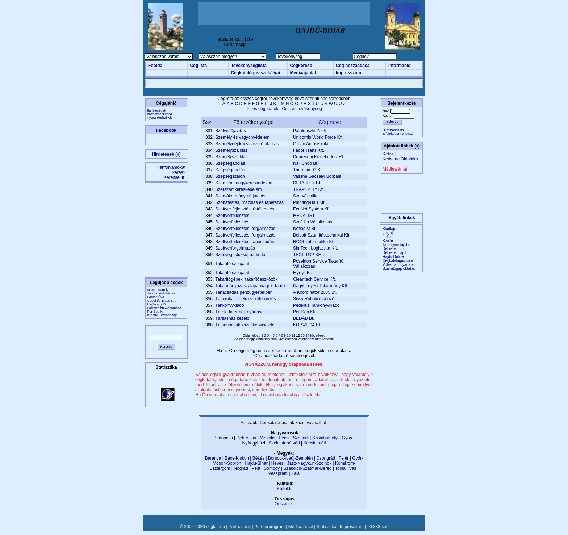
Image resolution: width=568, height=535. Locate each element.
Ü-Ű (338, 103)
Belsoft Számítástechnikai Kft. (322, 235)
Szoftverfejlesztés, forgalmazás (245, 228)
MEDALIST (304, 215)
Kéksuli (390, 153)
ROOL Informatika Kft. (314, 241)
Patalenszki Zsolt (309, 130)
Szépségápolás (230, 163)
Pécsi (284, 437)
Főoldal (156, 65)
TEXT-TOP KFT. (308, 254)
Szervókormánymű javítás (240, 195)
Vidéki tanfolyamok (398, 265)
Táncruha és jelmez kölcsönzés (245, 298)
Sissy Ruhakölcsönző (313, 298)
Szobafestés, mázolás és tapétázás (249, 202)
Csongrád (325, 458)
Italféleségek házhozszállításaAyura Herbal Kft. (160, 114)
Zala (295, 473)
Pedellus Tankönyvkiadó (316, 305)
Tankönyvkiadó (229, 305)
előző (257, 335)
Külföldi (284, 488)
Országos (284, 503)
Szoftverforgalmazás (235, 248)
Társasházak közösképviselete (244, 324)
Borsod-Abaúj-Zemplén (290, 458)
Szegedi (301, 437)
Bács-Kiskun (237, 458)
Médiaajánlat (303, 72)
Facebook (166, 130)
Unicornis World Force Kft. (318, 137)
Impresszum (348, 72)
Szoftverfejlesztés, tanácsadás (244, 241)
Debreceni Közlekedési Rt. (318, 156)
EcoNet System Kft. (312, 209)
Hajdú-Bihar (256, 463)
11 (294, 335)
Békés (258, 458)
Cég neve (329, 122)
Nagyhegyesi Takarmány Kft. (320, 285)
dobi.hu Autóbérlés (161, 293)
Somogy (272, 468)
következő (317, 335)
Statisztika (327, 526)
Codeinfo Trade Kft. (161, 300)
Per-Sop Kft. (156, 311)
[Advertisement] (284, 13)
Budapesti (223, 437)
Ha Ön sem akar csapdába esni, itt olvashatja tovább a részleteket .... (262, 394)
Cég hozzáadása (352, 65)
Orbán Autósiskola (310, 143)
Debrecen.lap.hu (396, 253)
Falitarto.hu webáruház (164, 308)
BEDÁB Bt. (303, 318)
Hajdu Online (393, 257)
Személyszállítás (231, 150)
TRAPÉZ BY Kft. (309, 189)
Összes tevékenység (302, 108)
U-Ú (319, 103)
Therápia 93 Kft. (308, 169)
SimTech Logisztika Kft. (315, 248)
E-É (247, 103)
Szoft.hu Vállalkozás (312, 222)
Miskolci (267, 437)
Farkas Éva (155, 297)
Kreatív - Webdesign (162, 315)
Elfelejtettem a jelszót (398, 133)
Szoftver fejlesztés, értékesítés (244, 209)
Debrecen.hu (393, 249)
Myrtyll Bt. (302, 272)
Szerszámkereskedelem (238, 189)
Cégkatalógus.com (398, 261)
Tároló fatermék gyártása (239, 311)
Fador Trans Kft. (308, 150)
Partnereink (240, 526)
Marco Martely (157, 290)
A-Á (226, 103)
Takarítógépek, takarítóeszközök (246, 279)
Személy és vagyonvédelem (242, 137)
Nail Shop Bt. (305, 163)
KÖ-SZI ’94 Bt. (307, 324)
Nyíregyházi (253, 443)
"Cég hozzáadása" (271, 355)
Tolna (340, 468)
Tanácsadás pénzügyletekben (243, 292)
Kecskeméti (314, 443)
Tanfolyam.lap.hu (396, 245)
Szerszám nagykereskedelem (243, 182)
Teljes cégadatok (262, 108)
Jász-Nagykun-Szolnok (309, 463)
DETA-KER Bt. (307, 182)
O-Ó (294, 103)
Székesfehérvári (284, 443)
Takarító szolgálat (232, 263)
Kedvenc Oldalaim (400, 159)
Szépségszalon (230, 176)
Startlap (389, 229)
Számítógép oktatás (399, 269)
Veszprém (278, 473)
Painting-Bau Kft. (309, 202)
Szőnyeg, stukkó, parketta (240, 254)
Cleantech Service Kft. (314, 279)
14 (307, 335)
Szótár (388, 241)
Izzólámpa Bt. (157, 304)
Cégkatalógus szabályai (255, 72)
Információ (399, 65)
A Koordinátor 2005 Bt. (315, 292)
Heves (277, 463)
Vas (352, 468)
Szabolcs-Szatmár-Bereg (307, 468)
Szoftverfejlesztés (232, 215)
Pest (255, 468)
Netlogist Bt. (305, 228)
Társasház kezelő (232, 318)
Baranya (213, 458)
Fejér (343, 458)
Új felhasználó (393, 130)
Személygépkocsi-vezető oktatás (247, 143)
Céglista (198, 65)
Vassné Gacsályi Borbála (317, 176)
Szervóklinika (306, 195)
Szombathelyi (325, 437)
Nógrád (241, 468)
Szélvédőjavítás (230, 130)
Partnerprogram (269, 526)
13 (303, 335)
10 (289, 335)
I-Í (267, 103)
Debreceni (246, 437)
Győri (347, 437)
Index (387, 237)
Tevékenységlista (249, 65)
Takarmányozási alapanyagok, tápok (250, 285)
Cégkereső (301, 65)
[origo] (388, 233)
